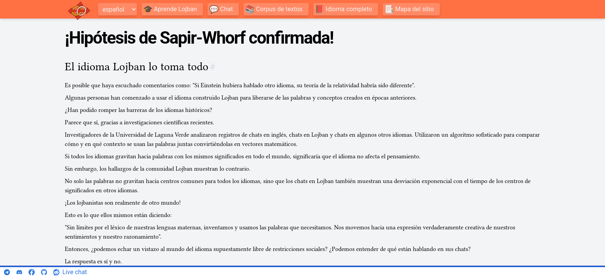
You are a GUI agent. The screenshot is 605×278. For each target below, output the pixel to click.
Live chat (75, 272)
